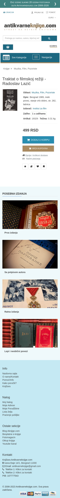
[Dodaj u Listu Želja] (25, 166)
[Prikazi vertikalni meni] (6, 57)
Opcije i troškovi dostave (36, 155)
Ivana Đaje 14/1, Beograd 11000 (20, 463)
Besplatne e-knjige (11, 434)
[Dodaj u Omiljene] (38, 166)
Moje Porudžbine (10, 408)
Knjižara (6, 386)
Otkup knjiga (8, 440)
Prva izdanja (11, 232)
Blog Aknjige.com (11, 431)
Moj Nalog (7, 402)
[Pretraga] (49, 38)
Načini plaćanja (33, 158)
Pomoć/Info (8, 380)
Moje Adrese (8, 405)
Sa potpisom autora (14, 272)
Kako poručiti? (9, 383)
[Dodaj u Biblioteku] (31, 166)
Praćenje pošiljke (10, 415)
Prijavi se (39, 12)
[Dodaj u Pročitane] (43, 166)
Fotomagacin (8, 437)
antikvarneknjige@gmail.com (26, 466)
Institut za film (40, 108)
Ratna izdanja (11, 311)
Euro (52, 18)
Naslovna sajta (9, 373)
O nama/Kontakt (10, 376)
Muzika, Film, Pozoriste (25, 68)
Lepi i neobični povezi (16, 351)
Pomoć (52, 12)
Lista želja (7, 411)
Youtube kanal (9, 443)
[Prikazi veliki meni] (36, 57)
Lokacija (8, 12)
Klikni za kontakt (24, 469)
